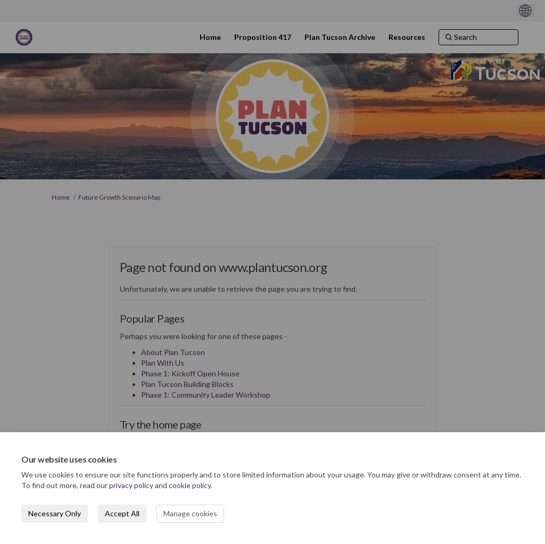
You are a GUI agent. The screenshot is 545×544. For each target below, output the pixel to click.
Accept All (122, 513)
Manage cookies (190, 513)
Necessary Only (54, 513)
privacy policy (131, 485)
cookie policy (190, 485)
